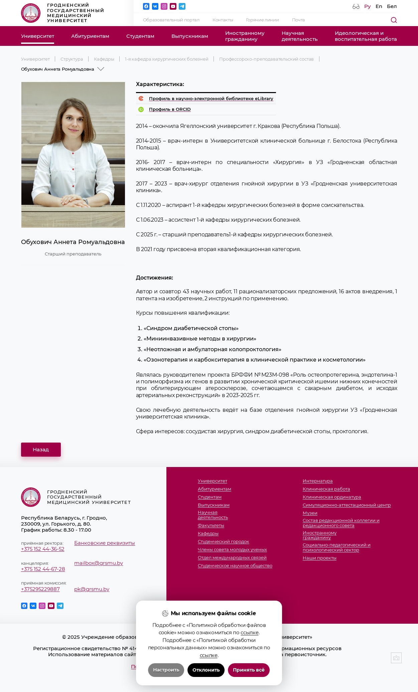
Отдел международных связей (232, 557)
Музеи (310, 513)
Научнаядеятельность (300, 36)
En (379, 6)
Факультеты (211, 525)
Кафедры (104, 59)
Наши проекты (319, 557)
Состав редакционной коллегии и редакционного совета (341, 523)
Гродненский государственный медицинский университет (63, 13)
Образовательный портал (171, 19)
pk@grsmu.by (91, 589)
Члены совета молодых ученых (232, 549)
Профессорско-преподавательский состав (266, 59)
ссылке (249, 680)
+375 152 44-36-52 (42, 549)
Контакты (223, 19)
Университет (37, 36)
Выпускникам (189, 36)
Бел (392, 6)
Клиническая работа (326, 488)
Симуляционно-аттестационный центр (347, 505)
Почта (298, 19)
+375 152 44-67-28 (43, 569)
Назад (41, 450)
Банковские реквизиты (104, 543)
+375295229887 (40, 589)
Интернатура (318, 480)
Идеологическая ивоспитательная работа (366, 36)
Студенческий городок (223, 541)
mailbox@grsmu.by (98, 563)
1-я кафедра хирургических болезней (166, 59)
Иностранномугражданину (245, 36)
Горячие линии (262, 19)
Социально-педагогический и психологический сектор (337, 547)
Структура (71, 59)
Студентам (140, 36)
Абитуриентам (90, 36)
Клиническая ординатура (332, 496)
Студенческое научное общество (235, 565)
